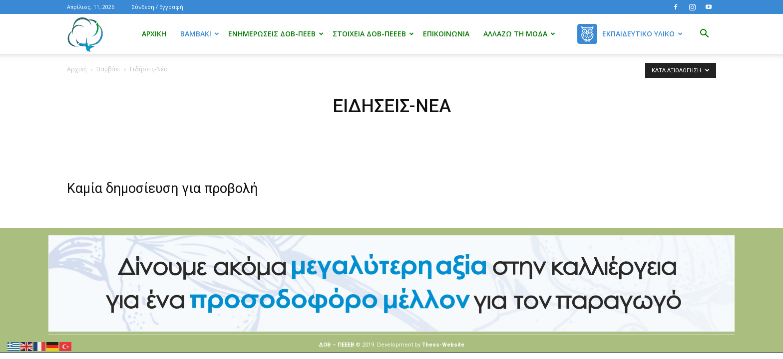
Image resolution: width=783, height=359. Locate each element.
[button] (704, 34)
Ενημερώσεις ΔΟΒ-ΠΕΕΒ (276, 33)
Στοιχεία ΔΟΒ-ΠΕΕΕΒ (373, 33)
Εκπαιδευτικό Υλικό (642, 33)
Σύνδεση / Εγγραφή (157, 6)
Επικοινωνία (446, 33)
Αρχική (154, 33)
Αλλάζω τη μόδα (519, 33)
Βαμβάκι (199, 33)
